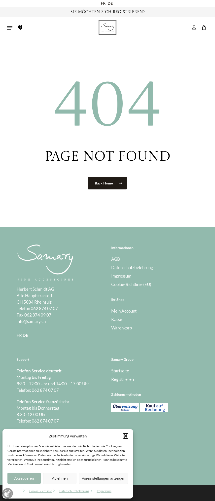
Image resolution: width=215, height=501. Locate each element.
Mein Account (124, 311)
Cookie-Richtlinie (40, 491)
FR (103, 3)
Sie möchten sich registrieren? (108, 12)
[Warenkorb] (202, 27)
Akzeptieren (24, 478)
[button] (125, 435)
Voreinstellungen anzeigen (103, 478)
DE (110, 3)
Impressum (104, 491)
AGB (115, 259)
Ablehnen (60, 478)
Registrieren (122, 379)
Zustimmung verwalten (7, 493)
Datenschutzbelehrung (74, 491)
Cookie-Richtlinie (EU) (131, 284)
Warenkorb (121, 327)
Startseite (120, 370)
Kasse (116, 319)
